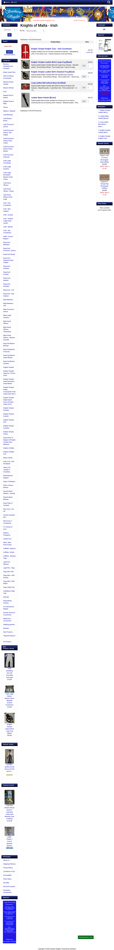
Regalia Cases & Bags (8, 102)
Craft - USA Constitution (7, 232)
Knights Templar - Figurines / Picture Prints (9, 373)
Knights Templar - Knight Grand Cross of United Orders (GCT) (9, 401)
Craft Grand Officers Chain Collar (7, 197)
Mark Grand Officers (7, 322)
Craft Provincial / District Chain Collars (8, 141)
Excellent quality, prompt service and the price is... (9, 760)
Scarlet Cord (7, 539)
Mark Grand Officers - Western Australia (9, 338)
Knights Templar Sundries (8, 409)
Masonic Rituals (8, 88)
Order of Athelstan (9, 481)
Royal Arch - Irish (8, 290)
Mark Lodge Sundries (7, 316)
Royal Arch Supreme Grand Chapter (8, 260)
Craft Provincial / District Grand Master (8, 149)
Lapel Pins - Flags (9, 568)
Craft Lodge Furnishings (7, 162)
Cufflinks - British (8, 552)
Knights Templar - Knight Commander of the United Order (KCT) (9, 390)
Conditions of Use (9, 871)
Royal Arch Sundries (6, 267)
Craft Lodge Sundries (7, 168)
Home (7, 2)
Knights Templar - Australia (9, 427)
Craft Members (8, 115)
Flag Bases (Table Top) (9, 592)
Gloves (5, 107)
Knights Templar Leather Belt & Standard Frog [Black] (53, 72)
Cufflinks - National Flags (9, 557)
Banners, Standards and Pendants (8, 66)
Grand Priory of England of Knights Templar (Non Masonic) (9, 441)
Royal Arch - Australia (7, 285)
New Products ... (8, 632)
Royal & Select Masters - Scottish (9, 492)
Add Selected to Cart (85, 937)
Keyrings (6, 597)
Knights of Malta (8, 448)
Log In (14, 2)
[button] (109, 2)
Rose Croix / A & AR (8, 510)
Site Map (6, 883)
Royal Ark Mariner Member (9, 345)
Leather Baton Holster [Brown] (43, 98)
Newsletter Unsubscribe (7, 891)
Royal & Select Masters (8, 498)
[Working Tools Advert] (104, 45)
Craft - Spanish (8, 227)
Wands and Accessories (7, 620)
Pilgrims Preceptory (6, 534)
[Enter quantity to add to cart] (90, 66)
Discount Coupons (9, 886)
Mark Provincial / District (8, 310)
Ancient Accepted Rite (9, 516)
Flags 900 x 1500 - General (9, 576)
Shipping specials (9, 624)
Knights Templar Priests (8, 433)
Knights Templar (8, 367)
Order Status (7, 879)
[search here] (9, 46)
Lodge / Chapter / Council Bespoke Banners (9, 836)
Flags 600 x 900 (8, 572)
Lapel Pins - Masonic (7, 563)
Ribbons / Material (9, 111)
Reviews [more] (8, 744)
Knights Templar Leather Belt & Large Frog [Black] (9, 723)
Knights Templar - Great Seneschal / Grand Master (9, 381)
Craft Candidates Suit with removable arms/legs (9, 665)
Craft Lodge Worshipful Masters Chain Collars (8, 176)
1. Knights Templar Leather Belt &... (104, 111)
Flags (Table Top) (9, 587)
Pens (5, 91)
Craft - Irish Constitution (7, 204)
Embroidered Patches (7, 602)
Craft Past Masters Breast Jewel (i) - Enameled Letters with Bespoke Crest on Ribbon (9, 805)
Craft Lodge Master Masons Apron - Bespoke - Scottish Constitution (9, 695)
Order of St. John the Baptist (8, 463)
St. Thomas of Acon (7, 528)
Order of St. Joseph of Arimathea (7, 470)
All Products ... (8, 642)
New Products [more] (8, 647)
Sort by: (22, 30)
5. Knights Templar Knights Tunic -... (104, 137)
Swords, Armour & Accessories (9, 614)
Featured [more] (8, 785)
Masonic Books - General (8, 83)
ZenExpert (72, 949)
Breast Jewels (7, 458)
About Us (6, 860)
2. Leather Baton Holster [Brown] (103, 117)
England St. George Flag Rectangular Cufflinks (104, 181)
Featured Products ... (9, 637)
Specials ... (6, 628)
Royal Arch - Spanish (7, 279)
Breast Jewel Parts (9, 72)
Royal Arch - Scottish (7, 273)
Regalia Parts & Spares (8, 96)
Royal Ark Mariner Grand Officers (9, 356)
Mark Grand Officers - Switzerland (7, 329)
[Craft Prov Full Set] (9, 922)
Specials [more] (103, 143)
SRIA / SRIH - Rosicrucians (7, 544)
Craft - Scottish (8, 215)
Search (9, 52)
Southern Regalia (55, 949)
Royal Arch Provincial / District (9, 249)
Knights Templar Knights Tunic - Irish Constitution (51, 49)
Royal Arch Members (6, 244)
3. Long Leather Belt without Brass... (103, 124)
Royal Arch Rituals (9, 254)
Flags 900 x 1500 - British (9, 582)
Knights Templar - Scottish (9, 415)
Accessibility (7, 875)
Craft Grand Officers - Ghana (8, 190)
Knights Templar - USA (9, 421)
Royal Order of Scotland (8, 504)
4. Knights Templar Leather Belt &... (104, 131)
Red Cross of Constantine (7, 522)
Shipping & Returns (9, 864)
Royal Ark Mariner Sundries (9, 362)
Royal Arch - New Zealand (8, 295)
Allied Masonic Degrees (8, 477)
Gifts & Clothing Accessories (8, 77)
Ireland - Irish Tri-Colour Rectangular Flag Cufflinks (104, 155)
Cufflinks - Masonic (9, 548)
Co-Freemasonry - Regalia (9, 608)
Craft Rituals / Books (7, 120)
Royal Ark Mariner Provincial (9, 351)
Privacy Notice (8, 868)
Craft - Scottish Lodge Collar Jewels (8, 221)
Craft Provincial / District (8, 126)
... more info (89, 52)
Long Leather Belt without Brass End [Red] (48, 83)
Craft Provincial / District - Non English (8, 133)
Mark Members (8, 300)
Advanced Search (9, 55)
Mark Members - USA (8, 305)
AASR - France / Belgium (8, 238)
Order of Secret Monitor (8, 486)
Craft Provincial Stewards (8, 156)
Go (9, 35)
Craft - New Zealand (7, 210)
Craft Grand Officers (7, 184)
